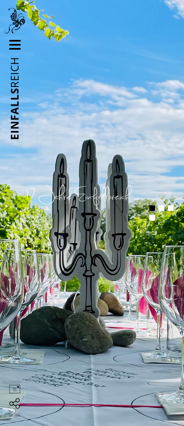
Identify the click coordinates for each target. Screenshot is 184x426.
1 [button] (152, 208)
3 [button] (171, 208)
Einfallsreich (15, 21)
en (17, 415)
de (11, 415)
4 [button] (152, 218)
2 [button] (161, 208)
